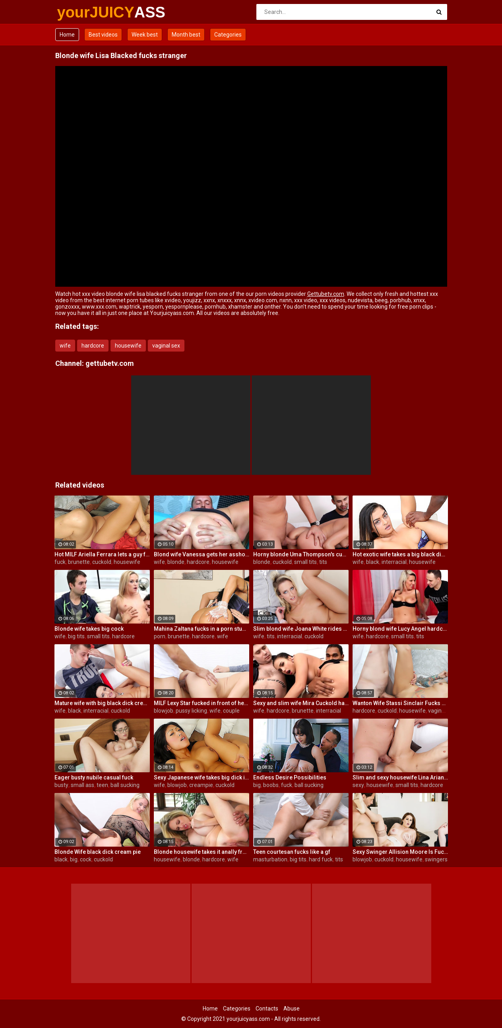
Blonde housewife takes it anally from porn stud (201, 852)
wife (65, 345)
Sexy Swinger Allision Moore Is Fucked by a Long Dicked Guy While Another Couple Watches (400, 852)
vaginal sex (166, 345)
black (372, 562)
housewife (128, 345)
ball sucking (125, 785)
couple (231, 710)
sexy (358, 785)
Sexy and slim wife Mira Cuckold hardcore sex (301, 703)
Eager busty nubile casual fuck (93, 777)
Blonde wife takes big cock (89, 629)
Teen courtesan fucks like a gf (291, 852)
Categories (228, 34)
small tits (305, 562)
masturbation (270, 859)
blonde (175, 562)
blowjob (163, 710)
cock (85, 859)
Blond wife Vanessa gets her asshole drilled (201, 554)
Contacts (267, 1008)
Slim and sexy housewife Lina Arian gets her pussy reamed (400, 777)
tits (323, 562)
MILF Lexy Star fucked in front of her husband (201, 703)
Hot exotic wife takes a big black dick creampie (400, 554)
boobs (271, 785)
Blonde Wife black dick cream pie (97, 852)
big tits (76, 636)
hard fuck (321, 859)
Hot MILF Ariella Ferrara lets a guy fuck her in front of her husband (102, 554)
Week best (145, 34)
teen (102, 785)
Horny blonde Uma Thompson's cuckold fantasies (301, 554)
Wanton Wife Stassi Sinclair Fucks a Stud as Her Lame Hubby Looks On (400, 703)
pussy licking (191, 710)
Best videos (103, 34)
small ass (82, 785)
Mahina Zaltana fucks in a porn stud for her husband (201, 629)
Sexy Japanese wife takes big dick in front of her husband (201, 777)
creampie (201, 785)
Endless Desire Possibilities (289, 777)
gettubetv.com (109, 363)
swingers (436, 859)
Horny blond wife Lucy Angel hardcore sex (400, 629)
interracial (394, 562)
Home (67, 34)
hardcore (92, 345)
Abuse (291, 1008)
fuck (60, 562)
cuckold (101, 562)
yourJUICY (78, 12)
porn (159, 636)
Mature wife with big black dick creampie (102, 703)
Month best (186, 34)
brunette (79, 562)
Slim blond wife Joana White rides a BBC (301, 629)
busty (61, 785)
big (257, 785)
